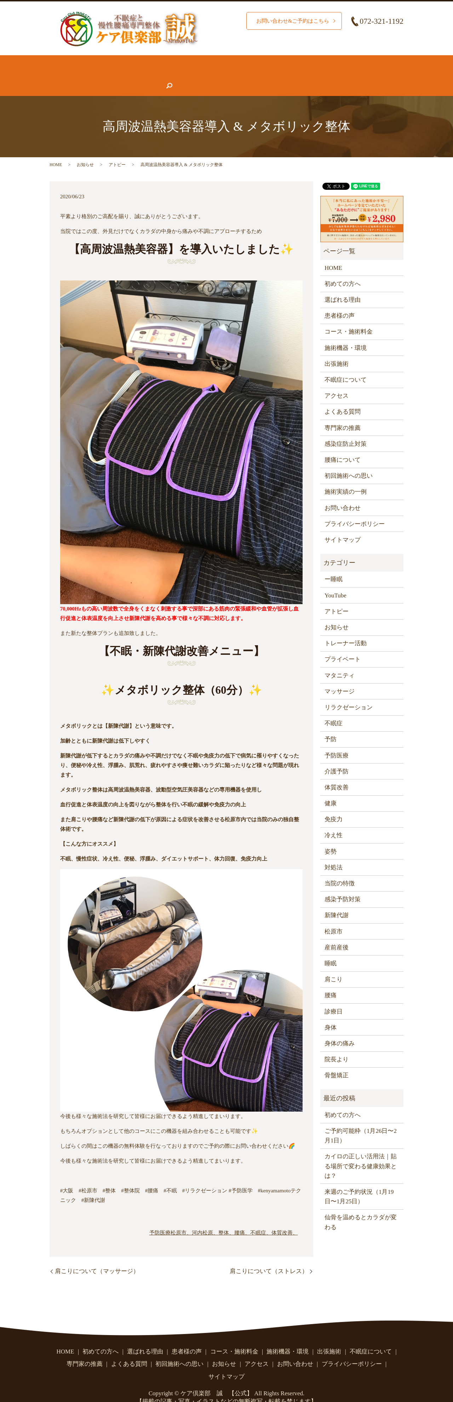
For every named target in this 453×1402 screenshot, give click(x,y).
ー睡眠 (334, 565)
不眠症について (77, 75)
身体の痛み (340, 1029)
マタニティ (340, 661)
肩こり (334, 965)
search (373, 75)
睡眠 (331, 949)
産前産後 (337, 933)
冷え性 (334, 821)
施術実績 (194, 61)
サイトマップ (343, 526)
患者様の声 (125, 75)
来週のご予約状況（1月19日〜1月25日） (359, 1183)
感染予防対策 (343, 885)
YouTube (335, 581)
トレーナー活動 (346, 629)
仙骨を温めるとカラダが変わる (361, 1208)
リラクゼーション (349, 693)
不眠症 (334, 709)
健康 (331, 789)
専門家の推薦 (170, 75)
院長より (337, 1045)
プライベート (343, 645)
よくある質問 (218, 75)
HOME (64, 61)
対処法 (334, 853)
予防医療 (160, 1219)
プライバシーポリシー (355, 510)
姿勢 (331, 837)
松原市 (334, 917)
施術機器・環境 (299, 61)
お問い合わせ (338, 75)
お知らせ (260, 75)
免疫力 (334, 805)
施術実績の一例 (346, 478)
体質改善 (337, 773)
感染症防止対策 (346, 430)
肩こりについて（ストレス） (269, 1257)
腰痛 (331, 981)
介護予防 (337, 757)
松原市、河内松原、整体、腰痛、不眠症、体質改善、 (234, 1219)
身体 (331, 1013)
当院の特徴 (340, 869)
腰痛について (350, 61)
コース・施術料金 (242, 61)
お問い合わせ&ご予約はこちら (290, 21)
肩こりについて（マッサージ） (97, 1257)
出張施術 (337, 350)
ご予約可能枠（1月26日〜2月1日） (361, 1122)
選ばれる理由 (151, 61)
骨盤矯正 (337, 1061)
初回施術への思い (349, 462)
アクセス (296, 75)
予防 (331, 725)
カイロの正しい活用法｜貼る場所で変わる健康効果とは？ (361, 1152)
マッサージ (340, 677)
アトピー (117, 150)
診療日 (334, 997)
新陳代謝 (337, 901)
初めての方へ (103, 61)
